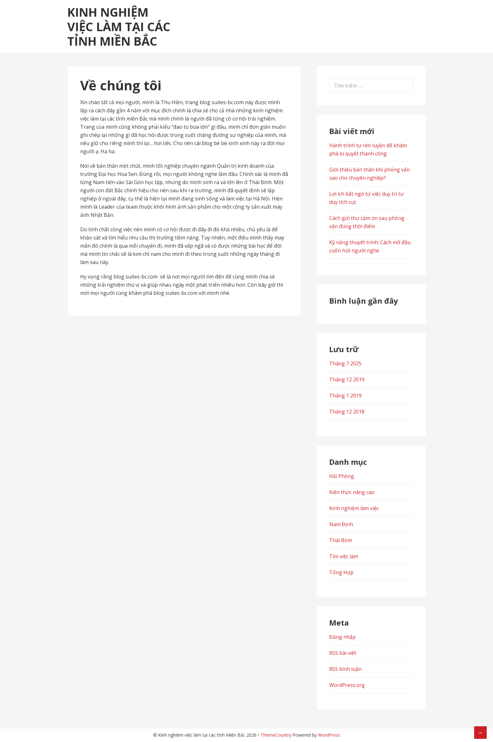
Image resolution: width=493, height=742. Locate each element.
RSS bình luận (345, 669)
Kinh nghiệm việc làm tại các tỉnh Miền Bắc (118, 26)
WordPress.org (347, 685)
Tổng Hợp (341, 572)
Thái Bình (340, 540)
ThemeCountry (276, 735)
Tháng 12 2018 (346, 411)
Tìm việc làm (343, 556)
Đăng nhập (342, 636)
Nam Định (341, 524)
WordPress (329, 735)
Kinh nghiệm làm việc (354, 508)
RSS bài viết (342, 652)
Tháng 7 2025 (345, 363)
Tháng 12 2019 (346, 379)
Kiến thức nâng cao (351, 492)
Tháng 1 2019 (345, 395)
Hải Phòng (341, 476)
